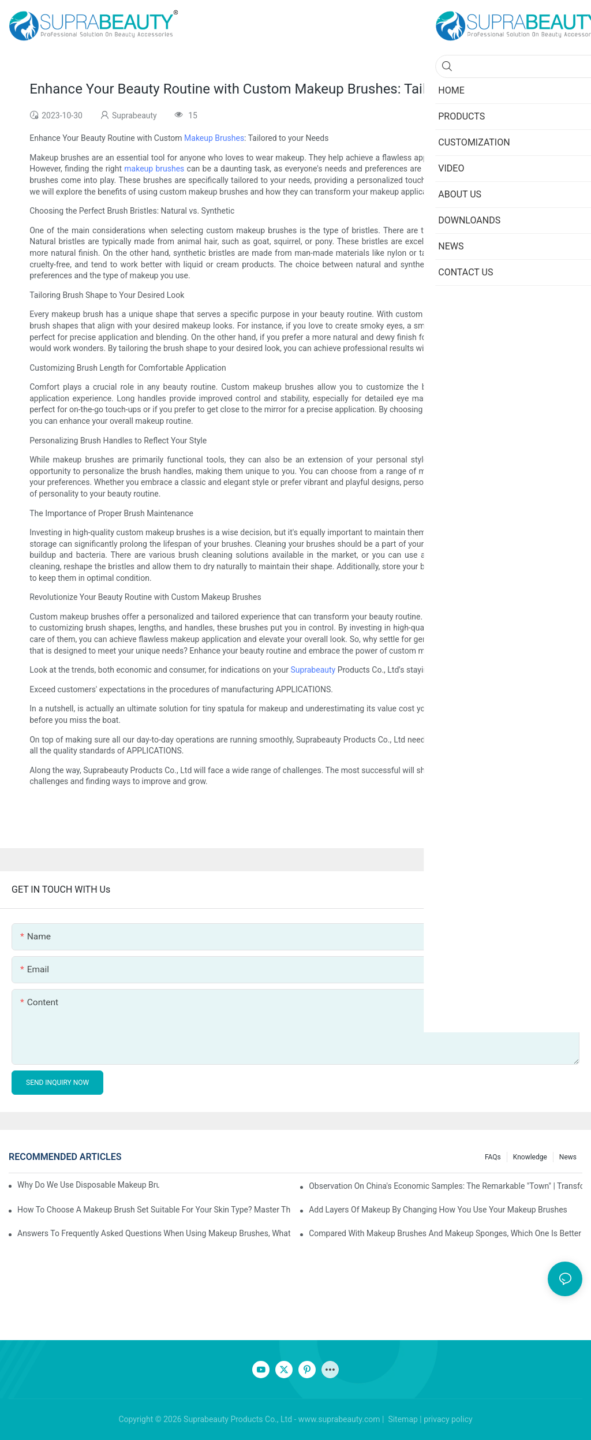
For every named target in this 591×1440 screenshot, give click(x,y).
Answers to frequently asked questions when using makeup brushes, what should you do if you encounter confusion (154, 1233)
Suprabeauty (312, 669)
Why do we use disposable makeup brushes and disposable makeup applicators (88, 1184)
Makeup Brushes (214, 138)
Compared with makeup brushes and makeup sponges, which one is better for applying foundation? (445, 1233)
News (568, 1157)
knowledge (530, 1157)
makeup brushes (154, 168)
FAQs (493, 1157)
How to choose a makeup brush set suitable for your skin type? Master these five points (154, 1209)
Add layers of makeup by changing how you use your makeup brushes (438, 1209)
